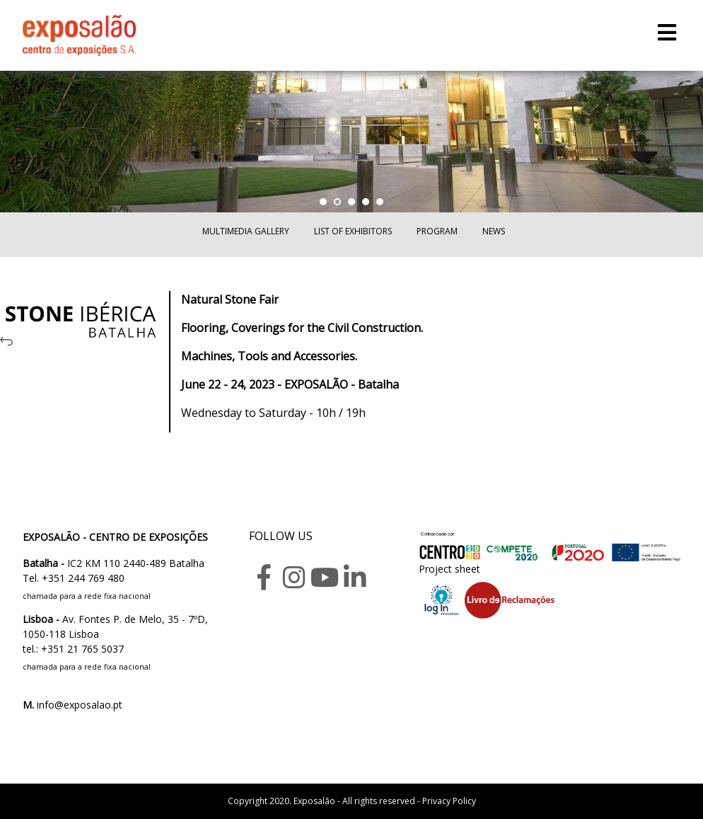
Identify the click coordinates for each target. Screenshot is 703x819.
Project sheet (449, 568)
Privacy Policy (449, 801)
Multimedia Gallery (245, 231)
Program (437, 231)
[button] (323, 201)
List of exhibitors (353, 231)
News (493, 231)
